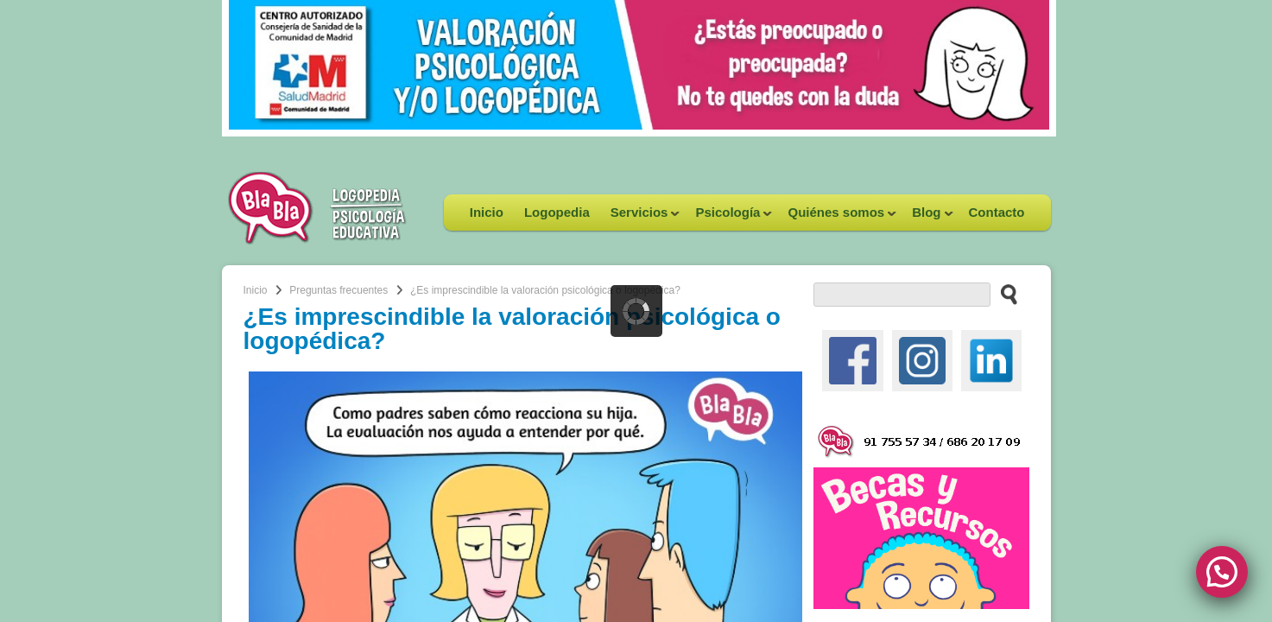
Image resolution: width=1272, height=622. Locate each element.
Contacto (997, 212)
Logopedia (557, 212)
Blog (927, 218)
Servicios (640, 218)
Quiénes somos (836, 218)
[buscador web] (901, 294)
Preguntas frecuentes (338, 290)
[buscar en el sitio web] (1003, 293)
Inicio (486, 212)
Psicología (728, 218)
